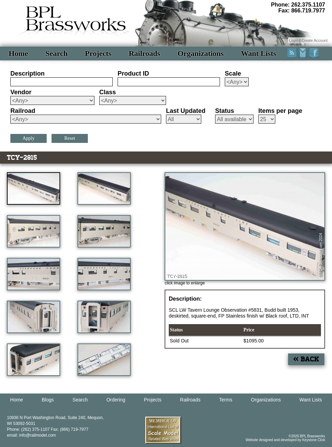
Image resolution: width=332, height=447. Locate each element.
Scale (233, 73)
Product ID (133, 73)
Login (293, 40)
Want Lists (258, 53)
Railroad (22, 110)
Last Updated (185, 110)
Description (27, 73)
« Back (306, 359)
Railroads (144, 53)
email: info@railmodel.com (31, 435)
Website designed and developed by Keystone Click (285, 440)
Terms (225, 399)
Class (107, 92)
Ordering (116, 399)
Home (18, 53)
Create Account (315, 40)
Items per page (280, 110)
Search (56, 53)
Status (224, 110)
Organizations (200, 53)
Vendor (20, 92)
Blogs (48, 399)
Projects (98, 53)
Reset (69, 138)
